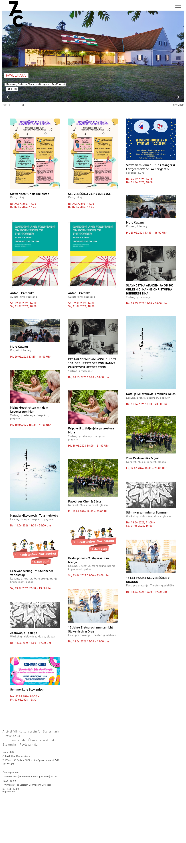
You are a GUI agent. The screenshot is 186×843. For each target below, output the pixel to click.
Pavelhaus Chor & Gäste (84, 517)
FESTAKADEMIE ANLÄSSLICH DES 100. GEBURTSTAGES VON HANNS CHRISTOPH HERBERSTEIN (92, 363)
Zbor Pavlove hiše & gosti (143, 436)
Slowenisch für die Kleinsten (29, 194)
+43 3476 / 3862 (21, 804)
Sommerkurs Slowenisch (27, 711)
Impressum (8, 836)
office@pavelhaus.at (42, 804)
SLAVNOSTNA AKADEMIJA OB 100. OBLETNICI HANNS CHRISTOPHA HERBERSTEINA (150, 289)
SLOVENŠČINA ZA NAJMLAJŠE (89, 194)
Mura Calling (135, 222)
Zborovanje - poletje (23, 631)
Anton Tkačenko (79, 293)
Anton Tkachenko (22, 293)
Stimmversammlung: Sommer (147, 502)
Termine (178, 105)
